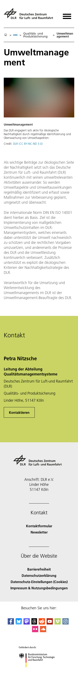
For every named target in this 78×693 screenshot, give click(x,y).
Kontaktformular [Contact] (39, 526)
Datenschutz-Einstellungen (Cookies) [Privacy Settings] (39, 582)
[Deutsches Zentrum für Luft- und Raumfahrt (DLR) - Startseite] (30, 15)
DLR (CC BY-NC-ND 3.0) (28, 144)
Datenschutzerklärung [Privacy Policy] (39, 575)
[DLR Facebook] (11, 623)
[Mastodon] (27, 623)
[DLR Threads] (34, 623)
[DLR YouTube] (50, 623)
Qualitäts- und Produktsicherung (35, 35)
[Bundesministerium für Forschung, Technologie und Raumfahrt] (39, 670)
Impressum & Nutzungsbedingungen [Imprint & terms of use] (39, 588)
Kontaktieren (19, 412)
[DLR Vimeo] (57, 623)
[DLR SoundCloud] (43, 630)
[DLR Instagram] (65, 623)
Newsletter (39, 532)
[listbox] (15, 34)
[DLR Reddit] (42, 623)
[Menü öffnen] (67, 15)
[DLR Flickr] (35, 630)
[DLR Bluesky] (19, 623)
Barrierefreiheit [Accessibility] (39, 569)
